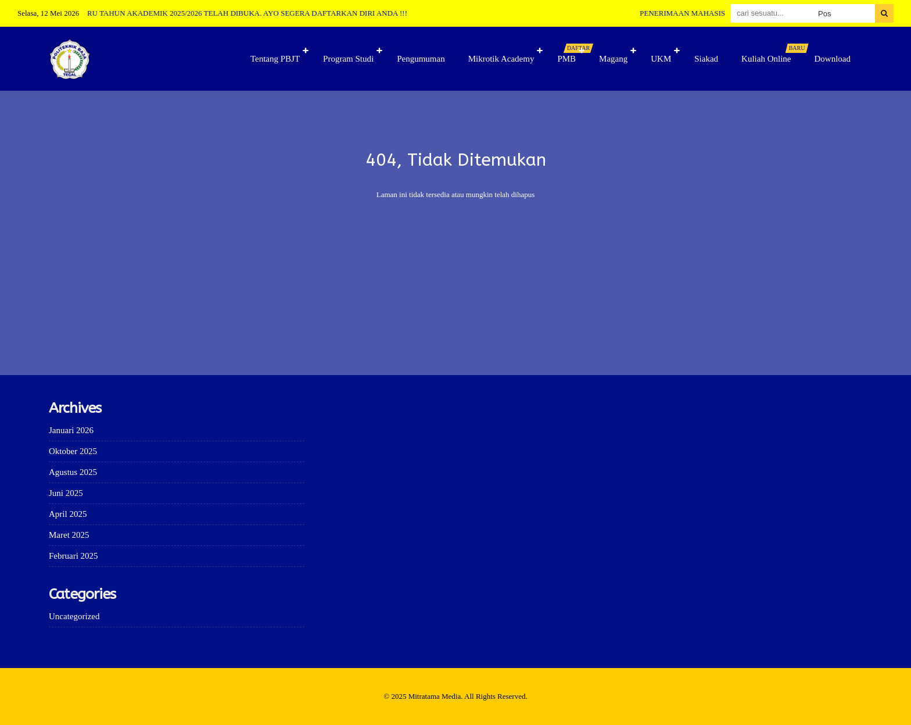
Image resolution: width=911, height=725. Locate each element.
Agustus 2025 (73, 472)
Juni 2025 (66, 493)
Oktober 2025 (73, 451)
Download (833, 58)
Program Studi (348, 58)
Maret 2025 (69, 535)
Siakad (706, 58)
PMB (572, 53)
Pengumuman (421, 58)
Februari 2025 (73, 555)
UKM (661, 58)
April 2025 (68, 514)
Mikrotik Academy (501, 58)
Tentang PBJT (275, 58)
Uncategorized (74, 616)
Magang (613, 58)
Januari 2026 (71, 430)
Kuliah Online (771, 53)
